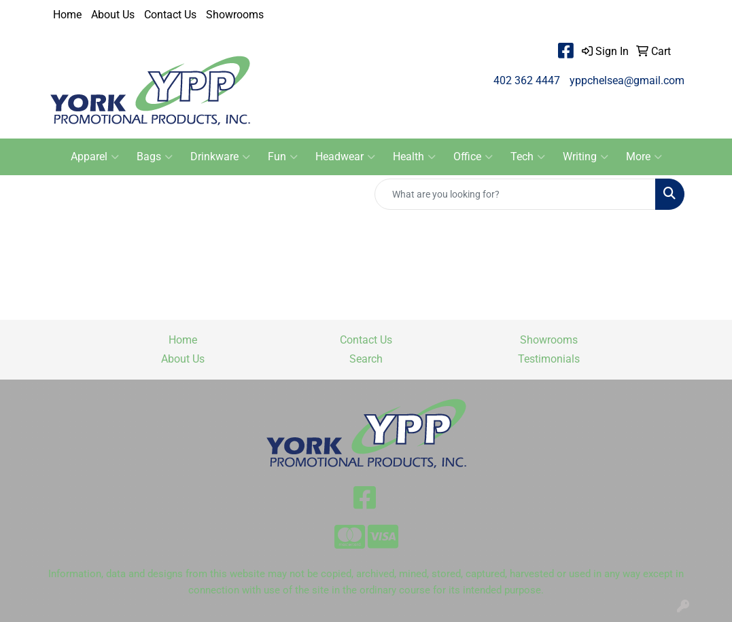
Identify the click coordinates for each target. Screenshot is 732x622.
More (644, 157)
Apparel (95, 157)
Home (67, 14)
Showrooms (235, 14)
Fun (283, 157)
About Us (113, 14)
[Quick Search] (515, 194)
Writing (585, 157)
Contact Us (170, 14)
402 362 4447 (526, 80)
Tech (527, 157)
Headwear (345, 157)
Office (473, 157)
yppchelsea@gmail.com (627, 80)
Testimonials (549, 358)
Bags (155, 157)
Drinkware (220, 157)
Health (414, 157)
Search (366, 358)
